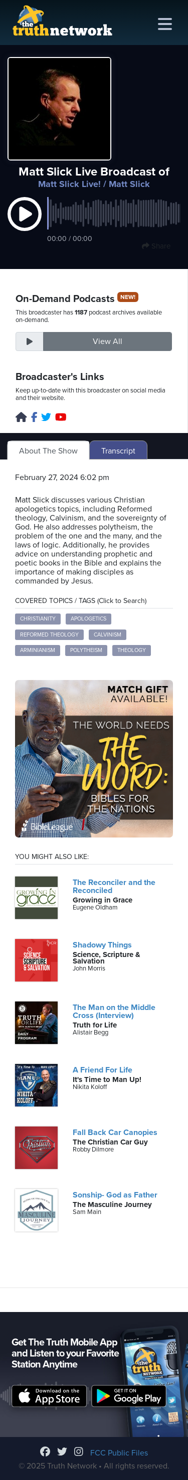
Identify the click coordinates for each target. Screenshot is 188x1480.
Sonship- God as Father (115, 1195)
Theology (131, 650)
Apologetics (88, 619)
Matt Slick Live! (69, 184)
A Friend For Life (102, 1070)
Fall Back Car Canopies (115, 1133)
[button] (25, 225)
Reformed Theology (49, 635)
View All (107, 341)
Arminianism (37, 650)
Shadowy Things (102, 945)
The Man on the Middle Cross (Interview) (114, 1011)
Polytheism (86, 650)
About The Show (48, 451)
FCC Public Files (119, 1453)
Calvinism (107, 635)
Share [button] (156, 246)
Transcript (118, 451)
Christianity (38, 619)
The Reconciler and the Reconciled (114, 887)
